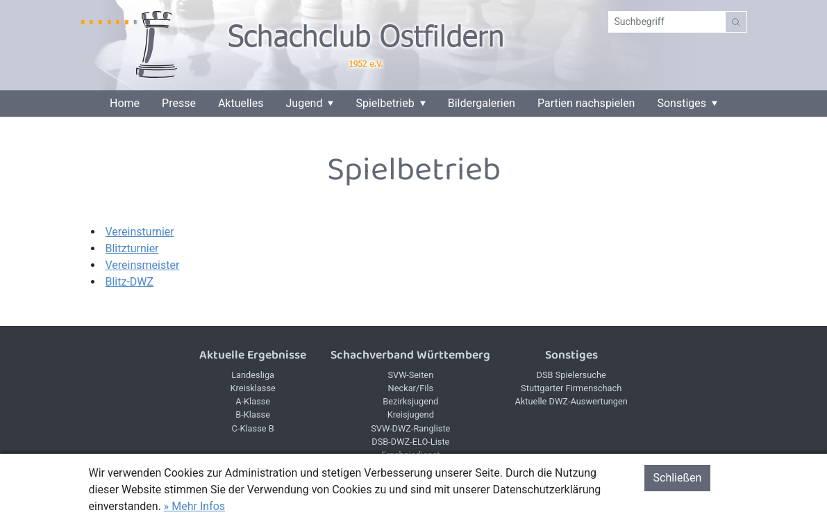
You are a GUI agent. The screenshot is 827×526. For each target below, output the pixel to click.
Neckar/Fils (411, 388)
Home (125, 103)
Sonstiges (681, 103)
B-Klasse (252, 414)
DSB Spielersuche (571, 375)
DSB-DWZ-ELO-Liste (410, 441)
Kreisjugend (410, 414)
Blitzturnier (132, 248)
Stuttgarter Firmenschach (571, 388)
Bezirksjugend (410, 401)
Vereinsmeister (143, 265)
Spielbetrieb (385, 103)
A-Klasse (252, 401)
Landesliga (252, 375)
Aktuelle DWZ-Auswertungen (571, 401)
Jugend (304, 103)
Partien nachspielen (586, 103)
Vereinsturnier (140, 231)
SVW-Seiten (410, 375)
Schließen (677, 477)
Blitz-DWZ (130, 281)
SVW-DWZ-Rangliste (410, 428)
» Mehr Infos (194, 506)
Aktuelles (241, 103)
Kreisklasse (252, 388)
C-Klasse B (253, 428)
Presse (179, 103)
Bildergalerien (481, 103)
